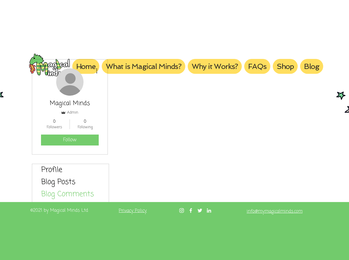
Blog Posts (58, 182)
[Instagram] (182, 210)
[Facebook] (191, 210)
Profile (51, 170)
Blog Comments (67, 194)
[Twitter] (200, 210)
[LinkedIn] (209, 210)
